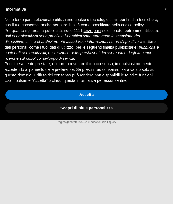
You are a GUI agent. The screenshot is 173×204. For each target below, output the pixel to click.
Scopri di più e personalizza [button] (86, 108)
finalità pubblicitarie (119, 47)
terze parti (92, 30)
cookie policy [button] (132, 25)
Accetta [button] (86, 94)
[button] (165, 9)
